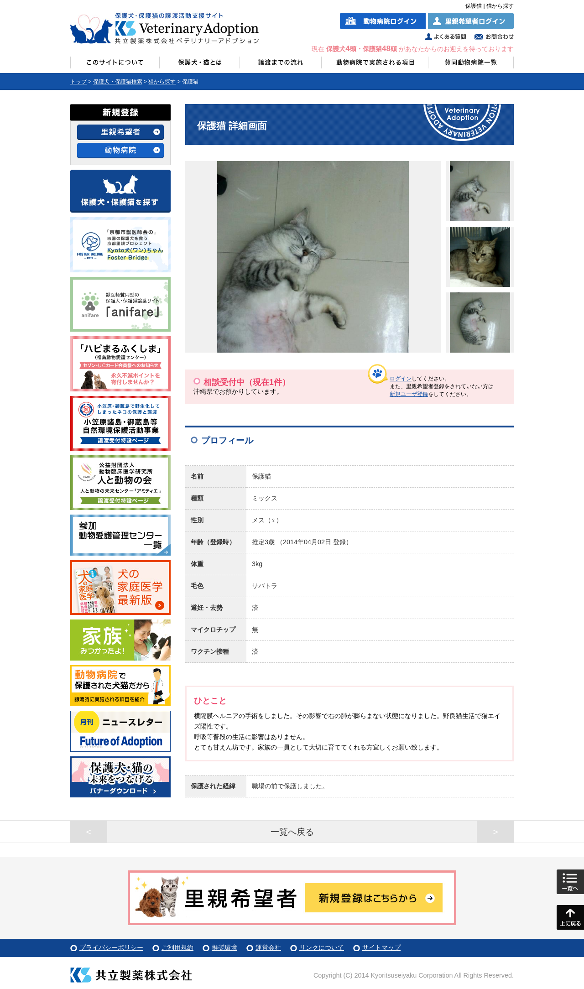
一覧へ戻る (292, 832)
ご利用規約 (177, 947)
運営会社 (268, 947)
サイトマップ (381, 947)
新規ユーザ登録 (409, 394)
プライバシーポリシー (111, 947)
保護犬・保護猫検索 (117, 81)
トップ (78, 81)
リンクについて (321, 947)
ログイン (401, 378)
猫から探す (162, 81)
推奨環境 (224, 947)
